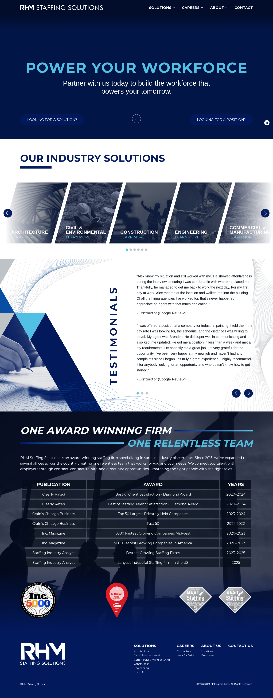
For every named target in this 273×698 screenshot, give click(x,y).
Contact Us (240, 646)
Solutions (162, 8)
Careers (192, 8)
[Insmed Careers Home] (66, 7)
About (219, 8)
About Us (211, 646)
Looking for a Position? (221, 124)
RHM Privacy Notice (32, 684)
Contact (244, 8)
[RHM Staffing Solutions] (42, 658)
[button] (7, 217)
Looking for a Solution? (52, 124)
